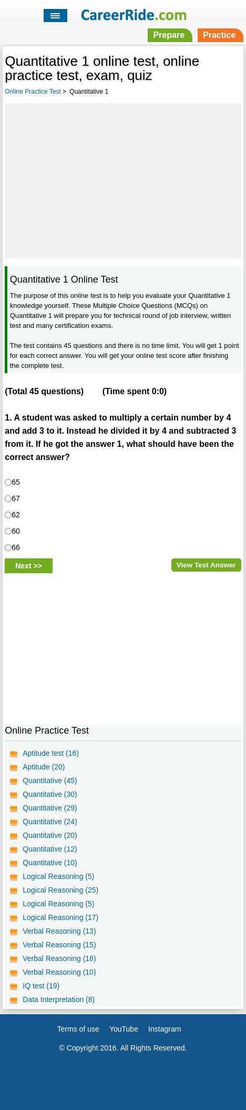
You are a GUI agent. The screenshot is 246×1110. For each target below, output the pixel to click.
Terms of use (78, 1029)
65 (16, 482)
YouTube (123, 1029)
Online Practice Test (33, 91)
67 (16, 498)
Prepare (168, 35)
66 (16, 547)
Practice (219, 35)
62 (16, 515)
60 (16, 531)
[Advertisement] (123, 179)
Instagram (164, 1029)
